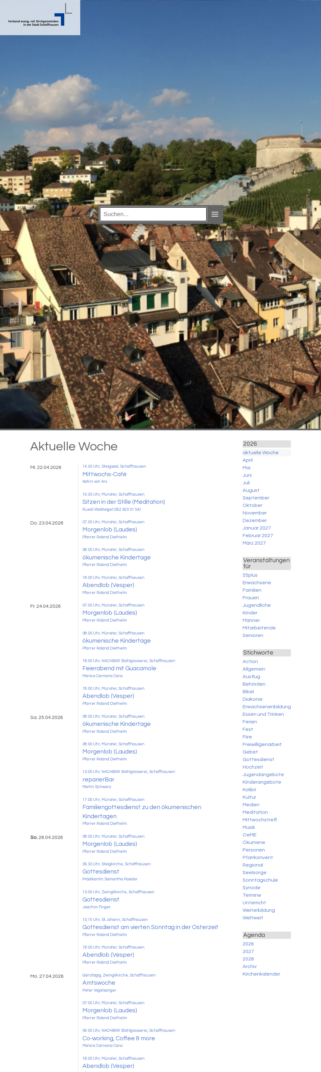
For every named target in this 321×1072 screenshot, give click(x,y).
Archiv (250, 966)
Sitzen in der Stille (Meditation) (123, 502)
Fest (248, 729)
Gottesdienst (100, 871)
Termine (252, 895)
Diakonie (253, 699)
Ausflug (251, 676)
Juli (246, 482)
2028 (248, 958)
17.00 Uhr (91, 800)
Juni (247, 475)
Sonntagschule (260, 880)
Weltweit (253, 917)
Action (250, 661)
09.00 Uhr (91, 1031)
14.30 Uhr (91, 467)
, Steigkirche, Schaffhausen (125, 864)
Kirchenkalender (261, 974)
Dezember (255, 520)
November (255, 512)
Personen (254, 849)
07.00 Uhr (91, 522)
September (256, 497)
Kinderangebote (262, 782)
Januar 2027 (257, 528)
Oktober (252, 505)
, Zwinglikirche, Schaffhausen (127, 892)
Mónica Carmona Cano (102, 676)
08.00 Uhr (91, 550)
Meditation (255, 812)
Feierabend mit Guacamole (119, 668)
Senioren (253, 635)
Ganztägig (91, 975)
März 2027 (254, 543)
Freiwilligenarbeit (262, 744)
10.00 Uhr (91, 772)
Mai (246, 467)
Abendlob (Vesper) (108, 585)
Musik (249, 827)
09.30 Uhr (91, 864)
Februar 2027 (258, 535)
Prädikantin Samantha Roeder (110, 879)
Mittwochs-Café (104, 474)
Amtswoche (98, 983)
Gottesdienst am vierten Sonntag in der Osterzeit (150, 927)
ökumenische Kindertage (116, 557)
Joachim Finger (96, 907)
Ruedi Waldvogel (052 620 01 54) (111, 510)
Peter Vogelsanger (99, 990)
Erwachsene (257, 582)
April (248, 460)
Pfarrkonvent (258, 857)
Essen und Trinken (263, 714)
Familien (252, 590)
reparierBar (98, 779)
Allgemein (254, 669)
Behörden (254, 684)
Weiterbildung (259, 910)
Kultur (249, 797)
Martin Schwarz (96, 787)
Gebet (250, 751)
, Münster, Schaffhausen (122, 494)
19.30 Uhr (91, 494)
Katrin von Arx (94, 482)
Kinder (250, 612)
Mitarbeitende (259, 627)
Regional (253, 865)
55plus (250, 575)
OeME (249, 834)
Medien (251, 804)
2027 (248, 951)
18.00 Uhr (91, 578)
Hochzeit (253, 767)
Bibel (248, 691)
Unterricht (254, 902)
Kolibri (249, 789)
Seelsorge (254, 872)
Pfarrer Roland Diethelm (104, 537)
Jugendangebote (263, 774)
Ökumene (254, 842)
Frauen (251, 597)
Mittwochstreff (260, 819)
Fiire (247, 736)
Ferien (250, 721)
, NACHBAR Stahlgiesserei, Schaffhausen (137, 661)
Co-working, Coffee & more (118, 1038)
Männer (251, 620)
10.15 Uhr (91, 920)
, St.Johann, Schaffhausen (124, 920)
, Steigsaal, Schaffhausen (123, 467)
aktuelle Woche (261, 452)
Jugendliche (257, 605)
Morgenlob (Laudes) (109, 529)
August (251, 490)
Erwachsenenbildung (267, 706)
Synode (251, 887)
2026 (248, 943)
